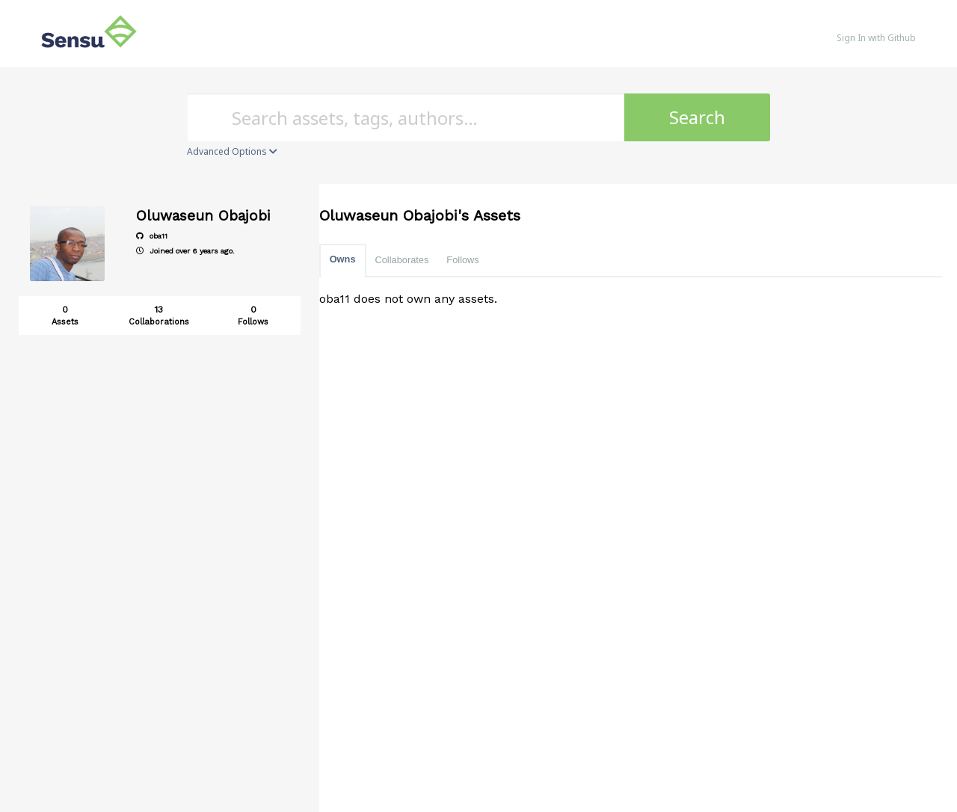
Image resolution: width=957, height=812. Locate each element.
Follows (462, 259)
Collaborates (402, 259)
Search (697, 117)
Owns (343, 259)
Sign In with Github (876, 37)
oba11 (151, 236)
